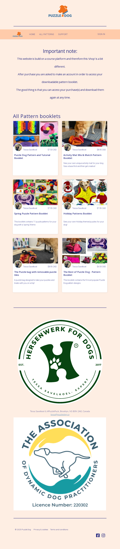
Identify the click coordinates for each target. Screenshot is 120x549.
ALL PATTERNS (45, 34)
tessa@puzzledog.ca (60, 414)
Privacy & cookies (41, 529)
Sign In (101, 34)
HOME (31, 34)
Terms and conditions (59, 529)
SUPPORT (61, 34)
